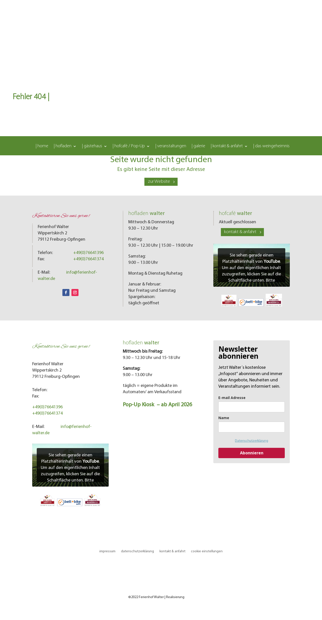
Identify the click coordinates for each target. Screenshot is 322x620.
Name (223, 417)
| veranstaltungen (170, 146)
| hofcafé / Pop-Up (129, 146)
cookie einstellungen (207, 551)
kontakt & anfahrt (240, 232)
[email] (251, 407)
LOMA (189, 597)
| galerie (198, 146)
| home (42, 146)
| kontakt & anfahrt (227, 146)
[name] (251, 427)
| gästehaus (92, 146)
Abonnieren (251, 453)
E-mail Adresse (232, 397)
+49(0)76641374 (88, 259)
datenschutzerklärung (137, 551)
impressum (107, 551)
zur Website (159, 181)
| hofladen (62, 146)
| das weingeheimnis (271, 146)
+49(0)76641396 (88, 252)
